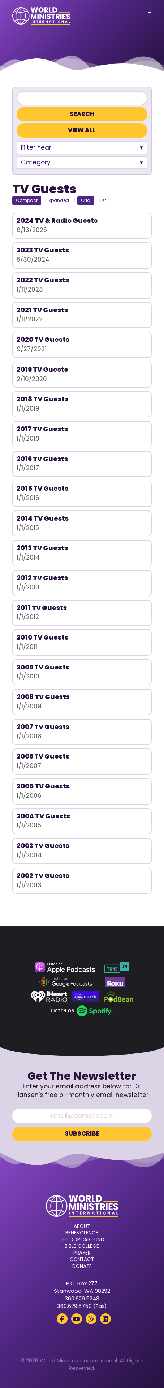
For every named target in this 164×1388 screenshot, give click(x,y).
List (102, 200)
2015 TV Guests (42, 488)
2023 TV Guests (43, 250)
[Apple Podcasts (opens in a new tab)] (65, 967)
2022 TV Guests (43, 279)
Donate (82, 1266)
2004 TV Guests (43, 816)
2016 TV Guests (42, 458)
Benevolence (81, 1233)
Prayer (82, 1253)
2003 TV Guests (43, 845)
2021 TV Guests (42, 309)
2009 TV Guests (43, 667)
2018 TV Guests (42, 398)
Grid (85, 200)
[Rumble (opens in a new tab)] (91, 1318)
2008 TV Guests (43, 696)
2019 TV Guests (42, 369)
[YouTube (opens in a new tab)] (76, 1318)
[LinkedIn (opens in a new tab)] (105, 1318)
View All (82, 130)
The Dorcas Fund (82, 1239)
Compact (27, 200)
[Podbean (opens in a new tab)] (119, 996)
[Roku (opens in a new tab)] (115, 982)
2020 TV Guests (43, 339)
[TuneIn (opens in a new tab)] (116, 967)
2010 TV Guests (42, 637)
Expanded (58, 200)
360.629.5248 (82, 1298)
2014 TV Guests (43, 518)
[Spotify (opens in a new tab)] (81, 1010)
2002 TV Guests (43, 875)
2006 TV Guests (43, 756)
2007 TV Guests (43, 726)
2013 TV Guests (42, 547)
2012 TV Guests (42, 577)
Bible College (82, 1246)
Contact (82, 1259)
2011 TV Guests (42, 607)
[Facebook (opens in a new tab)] (62, 1318)
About (82, 1226)
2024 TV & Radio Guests (57, 220)
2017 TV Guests (42, 428)
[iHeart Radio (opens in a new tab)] (49, 996)
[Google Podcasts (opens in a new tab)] (65, 982)
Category (36, 162)
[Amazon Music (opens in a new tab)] (85, 996)
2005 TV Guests (43, 786)
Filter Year (36, 147)
